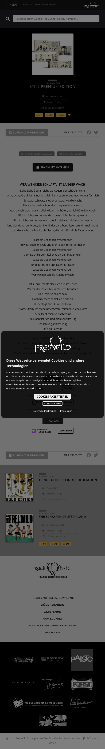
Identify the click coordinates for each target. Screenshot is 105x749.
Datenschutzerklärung (44, 410)
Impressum (66, 410)
